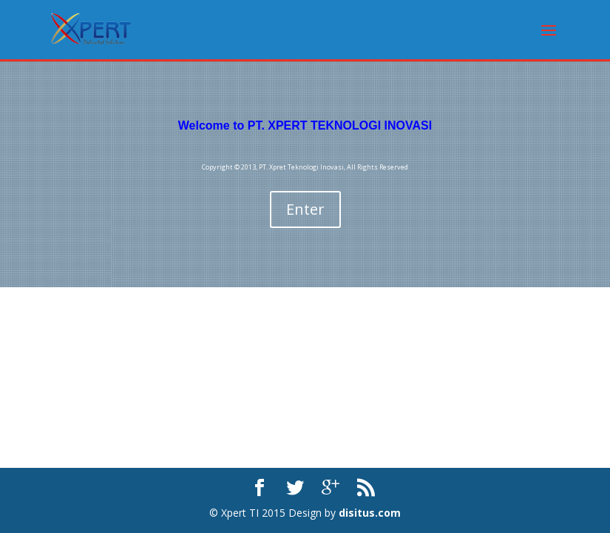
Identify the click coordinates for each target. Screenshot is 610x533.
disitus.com (370, 513)
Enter (305, 209)
